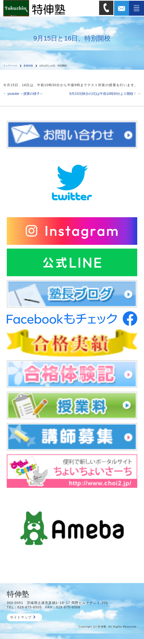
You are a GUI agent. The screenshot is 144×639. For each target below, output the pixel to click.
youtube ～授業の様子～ (23, 93)
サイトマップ (23, 617)
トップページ (10, 65)
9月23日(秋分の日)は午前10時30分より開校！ (105, 93)
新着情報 (28, 65)
